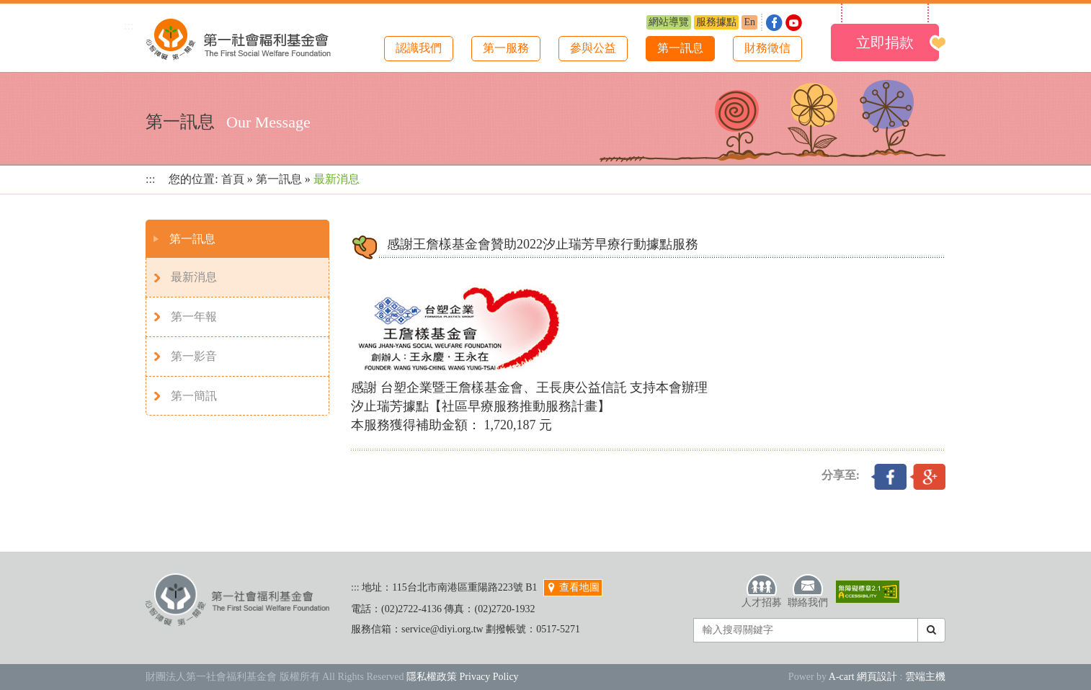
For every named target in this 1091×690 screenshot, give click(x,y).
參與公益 (593, 48)
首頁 (232, 179)
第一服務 (506, 48)
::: (128, 25)
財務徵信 (767, 48)
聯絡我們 (808, 590)
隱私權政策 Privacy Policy (462, 676)
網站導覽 (669, 22)
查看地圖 (573, 587)
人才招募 (762, 590)
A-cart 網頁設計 (863, 676)
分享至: (840, 475)
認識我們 (419, 48)
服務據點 (716, 22)
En (749, 22)
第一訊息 (680, 48)
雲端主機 (925, 676)
